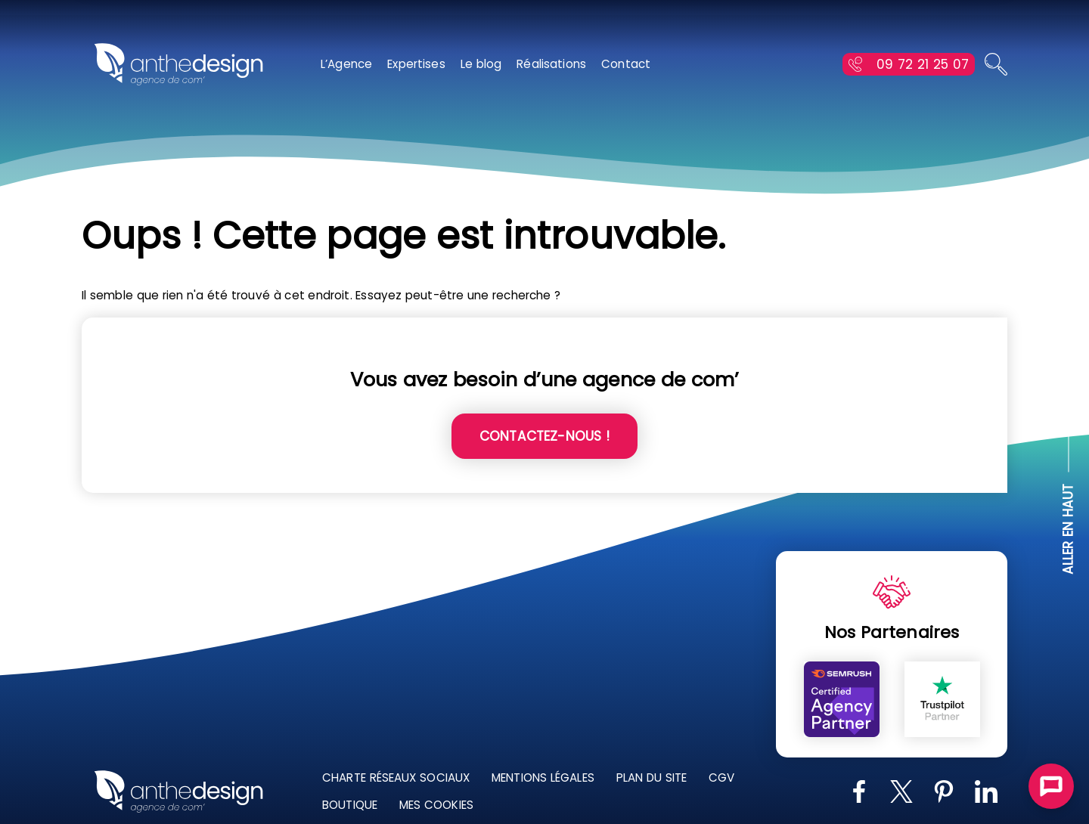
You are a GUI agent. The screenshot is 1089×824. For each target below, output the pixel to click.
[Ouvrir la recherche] (996, 64)
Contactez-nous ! (544, 436)
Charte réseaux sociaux (397, 777)
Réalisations (551, 64)
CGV (723, 777)
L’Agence (346, 64)
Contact (625, 64)
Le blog (481, 64)
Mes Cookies (438, 805)
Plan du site (653, 777)
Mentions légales (545, 777)
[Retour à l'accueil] (178, 64)
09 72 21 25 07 (922, 64)
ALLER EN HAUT (1069, 529)
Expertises (416, 64)
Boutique (351, 805)
